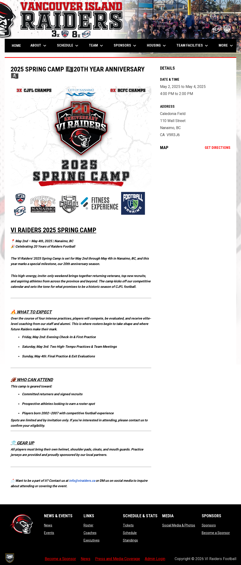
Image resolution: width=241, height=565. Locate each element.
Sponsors (209, 525)
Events (49, 533)
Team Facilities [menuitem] (193, 45)
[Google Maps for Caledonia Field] (195, 192)
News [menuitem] (85, 559)
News (48, 525)
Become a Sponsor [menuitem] (60, 559)
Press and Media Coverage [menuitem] (117, 559)
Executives (92, 540)
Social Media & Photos (178, 525)
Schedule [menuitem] (68, 45)
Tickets (128, 525)
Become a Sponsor (216, 533)
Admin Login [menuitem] (155, 559)
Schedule (130, 533)
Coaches (90, 533)
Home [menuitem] (16, 45)
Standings (130, 540)
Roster (88, 525)
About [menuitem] (39, 45)
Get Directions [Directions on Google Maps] (217, 148)
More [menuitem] (226, 45)
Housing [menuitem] (157, 45)
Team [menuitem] (96, 45)
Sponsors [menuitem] (125, 45)
